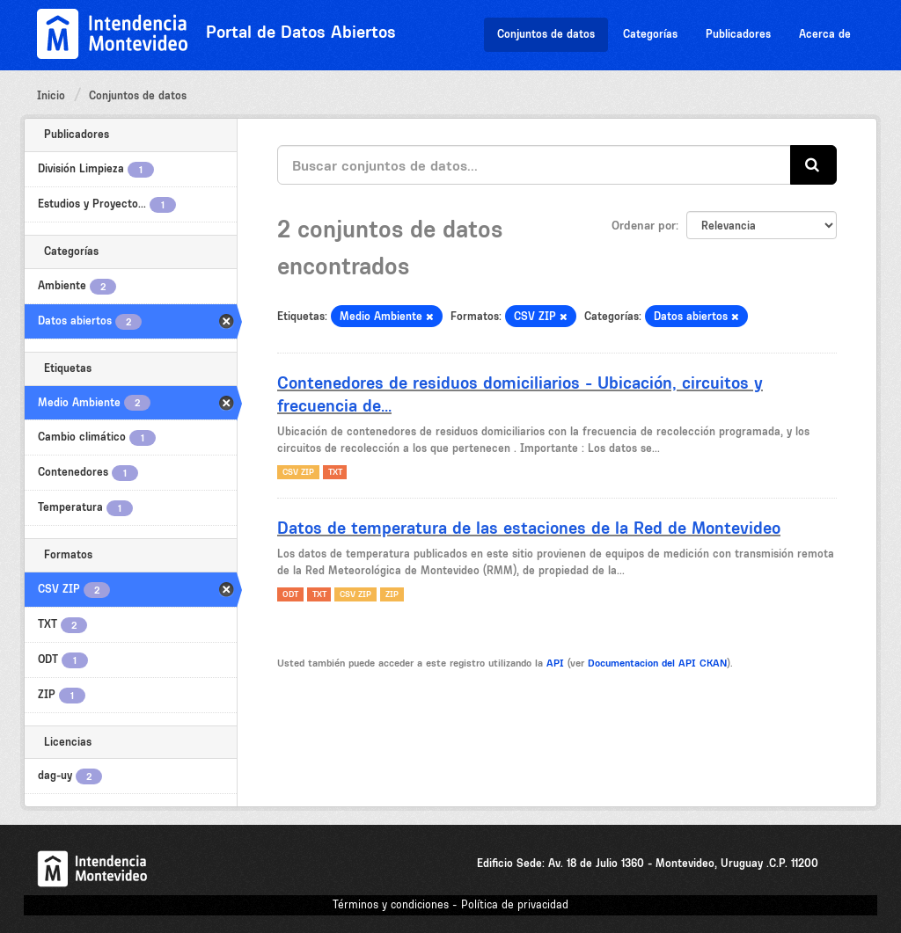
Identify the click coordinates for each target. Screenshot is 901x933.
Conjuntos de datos (546, 33)
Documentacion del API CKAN (657, 663)
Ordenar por (644, 225)
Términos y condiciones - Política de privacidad (450, 904)
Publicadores (738, 33)
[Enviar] (813, 165)
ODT (290, 594)
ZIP (392, 594)
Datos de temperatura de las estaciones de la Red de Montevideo (528, 527)
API (555, 663)
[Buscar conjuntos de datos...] (534, 165)
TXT (335, 472)
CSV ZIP (298, 472)
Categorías (650, 33)
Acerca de (825, 33)
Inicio (51, 95)
